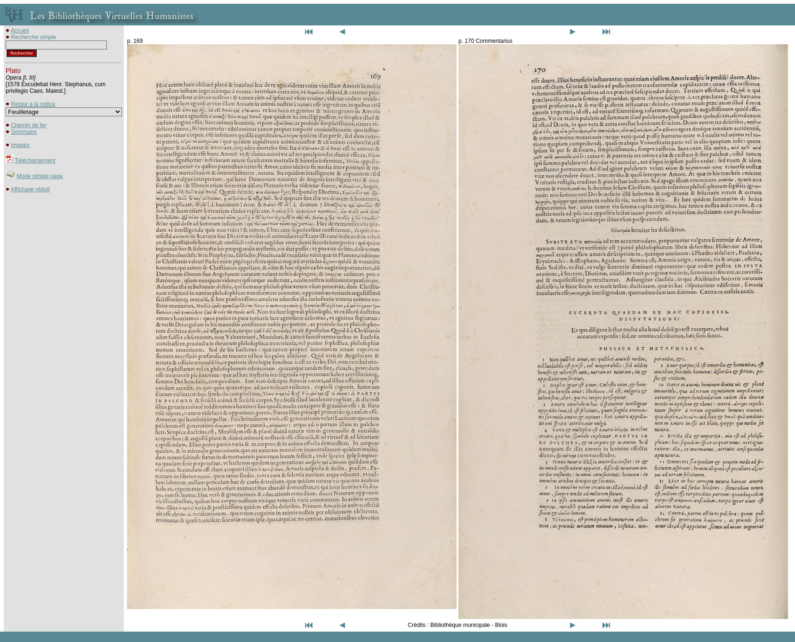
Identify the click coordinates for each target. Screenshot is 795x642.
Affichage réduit (30, 189)
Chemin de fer (28, 125)
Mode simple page (39, 176)
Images (20, 145)
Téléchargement (35, 160)
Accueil (20, 30)
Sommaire (24, 132)
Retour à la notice (33, 104)
